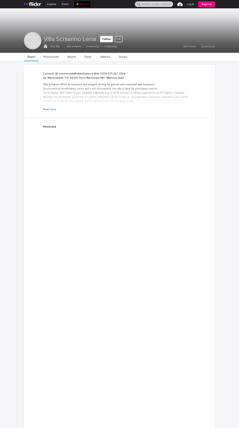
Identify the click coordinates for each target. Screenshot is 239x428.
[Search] (138, 4)
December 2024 (75, 372)
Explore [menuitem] (51, 4)
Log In (190, 4)
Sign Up (207, 4)
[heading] (32, 4)
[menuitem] (65, 4)
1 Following (110, 46)
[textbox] (157, 4)
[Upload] (180, 4)
